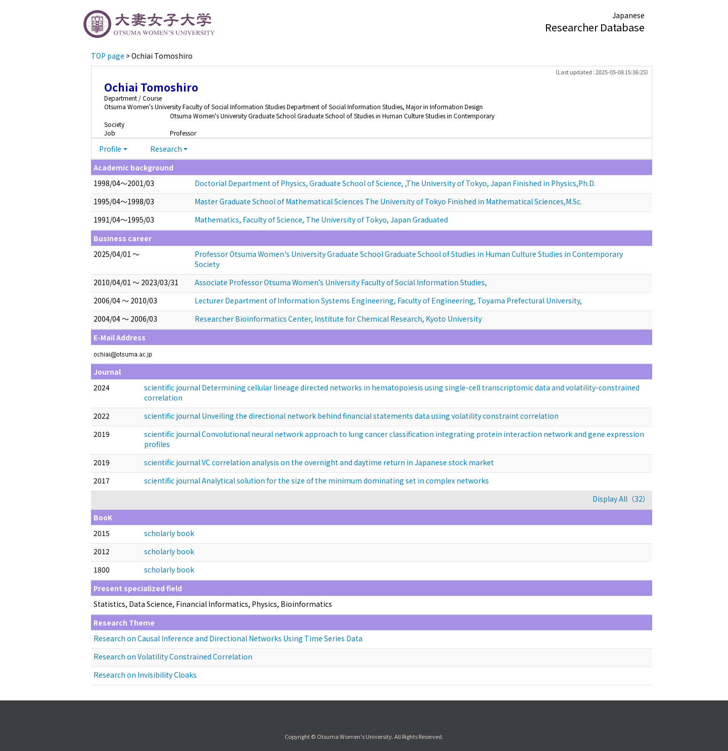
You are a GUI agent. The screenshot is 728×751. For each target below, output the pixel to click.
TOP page (107, 56)
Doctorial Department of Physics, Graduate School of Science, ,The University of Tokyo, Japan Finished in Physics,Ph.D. (395, 183)
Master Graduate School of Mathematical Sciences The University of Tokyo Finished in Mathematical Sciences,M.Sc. (388, 201)
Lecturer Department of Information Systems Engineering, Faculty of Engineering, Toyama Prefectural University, (388, 300)
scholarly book (169, 533)
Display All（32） (621, 499)
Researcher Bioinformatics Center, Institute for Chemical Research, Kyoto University (338, 319)
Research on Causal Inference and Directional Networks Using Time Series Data (228, 638)
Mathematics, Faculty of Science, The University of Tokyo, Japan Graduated (321, 219)
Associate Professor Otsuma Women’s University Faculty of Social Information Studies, (341, 282)
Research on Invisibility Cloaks (145, 675)
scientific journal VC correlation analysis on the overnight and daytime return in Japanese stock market (319, 462)
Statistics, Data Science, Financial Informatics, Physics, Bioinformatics (213, 604)
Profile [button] (110, 149)
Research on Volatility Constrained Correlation (173, 656)
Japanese (628, 15)
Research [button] (166, 149)
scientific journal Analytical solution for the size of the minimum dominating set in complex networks (316, 480)
